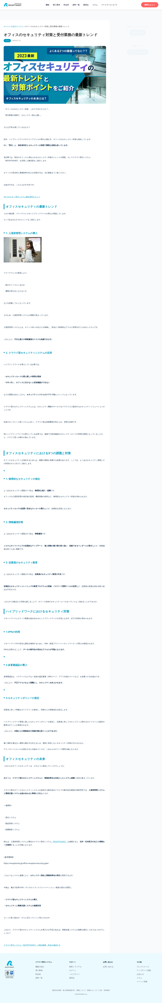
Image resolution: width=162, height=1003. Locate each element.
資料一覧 (76, 5)
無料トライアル (75, 966)
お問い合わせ (108, 966)
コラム (95, 5)
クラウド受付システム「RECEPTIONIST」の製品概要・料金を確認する (32, 945)
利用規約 (107, 990)
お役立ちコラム (17, 26)
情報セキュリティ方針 (94, 990)
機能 (47, 5)
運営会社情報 (56, 990)
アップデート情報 (144, 970)
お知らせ (140, 974)
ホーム (6, 26)
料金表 (66, 5)
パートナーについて (109, 5)
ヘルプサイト (74, 974)
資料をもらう (149, 5)
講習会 (86, 5)
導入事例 (56, 5)
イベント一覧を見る (138, 50)
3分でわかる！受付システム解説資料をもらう (22, 197)
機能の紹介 (39, 966)
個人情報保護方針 (69, 990)
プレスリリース (143, 966)
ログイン (72, 970)
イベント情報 (142, 981)
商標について (81, 990)
